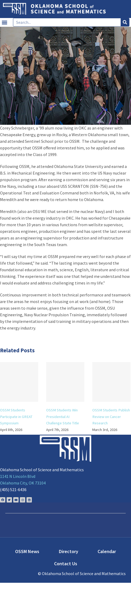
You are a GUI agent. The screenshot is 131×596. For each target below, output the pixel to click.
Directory (68, 551)
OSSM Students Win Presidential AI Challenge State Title (62, 416)
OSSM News (27, 551)
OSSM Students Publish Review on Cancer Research (111, 416)
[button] (4, 22)
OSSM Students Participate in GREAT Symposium (16, 416)
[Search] (125, 22)
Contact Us (65, 564)
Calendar (107, 551)
